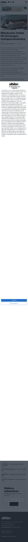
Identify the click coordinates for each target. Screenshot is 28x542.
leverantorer (10, 90)
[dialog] (14, 271)
